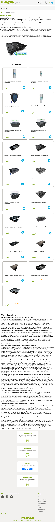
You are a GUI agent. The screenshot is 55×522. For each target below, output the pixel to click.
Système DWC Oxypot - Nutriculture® (11, 106)
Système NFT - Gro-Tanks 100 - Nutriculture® (13, 299)
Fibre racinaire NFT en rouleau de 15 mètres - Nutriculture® (39, 81)
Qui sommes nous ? (42, 496)
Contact (39, 507)
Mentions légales (41, 509)
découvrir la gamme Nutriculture (44, 328)
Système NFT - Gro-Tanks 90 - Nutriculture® (39, 155)
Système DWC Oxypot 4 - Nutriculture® (38, 202)
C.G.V (39, 505)
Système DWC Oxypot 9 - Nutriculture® (38, 179)
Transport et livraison (42, 499)
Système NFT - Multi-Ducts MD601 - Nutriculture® (40, 251)
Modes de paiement (42, 503)
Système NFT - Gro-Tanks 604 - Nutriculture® (13, 251)
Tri (1, 60)
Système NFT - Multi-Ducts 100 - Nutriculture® (13, 227)
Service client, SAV (42, 501)
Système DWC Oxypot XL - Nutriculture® (12, 179)
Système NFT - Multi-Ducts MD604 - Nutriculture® (14, 275)
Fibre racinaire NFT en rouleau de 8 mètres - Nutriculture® (12, 81)
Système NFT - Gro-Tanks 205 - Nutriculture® (39, 275)
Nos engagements (42, 498)
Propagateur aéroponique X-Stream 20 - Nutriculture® (12, 202)
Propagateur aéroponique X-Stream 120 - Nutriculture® (39, 227)
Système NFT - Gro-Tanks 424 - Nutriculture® (13, 155)
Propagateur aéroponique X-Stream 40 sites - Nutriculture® (13, 131)
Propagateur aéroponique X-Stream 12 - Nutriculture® (38, 131)
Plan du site (40, 511)
